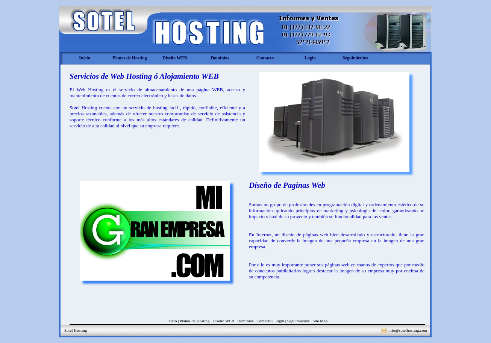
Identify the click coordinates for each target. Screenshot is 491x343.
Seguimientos (355, 57)
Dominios (220, 57)
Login (310, 57)
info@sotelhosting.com (407, 330)
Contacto (265, 57)
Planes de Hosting (129, 57)
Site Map (319, 321)
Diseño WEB (174, 57)
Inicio (84, 57)
